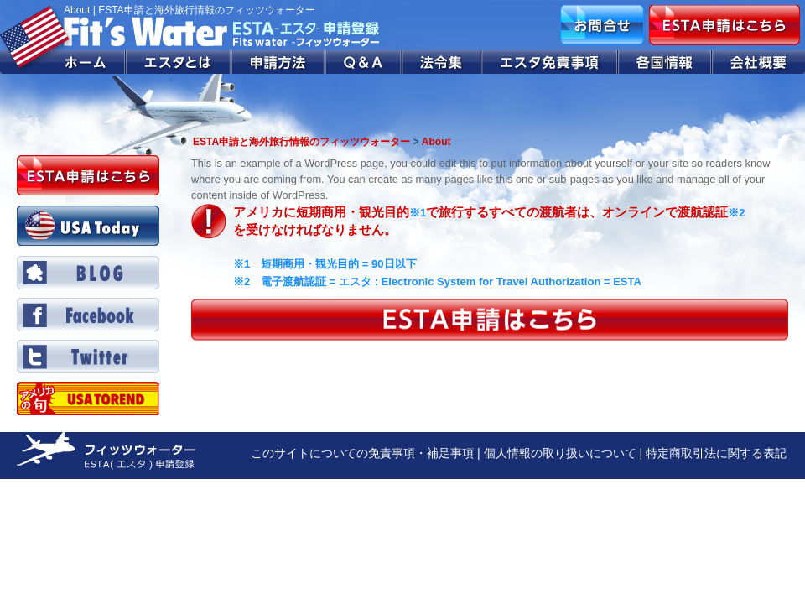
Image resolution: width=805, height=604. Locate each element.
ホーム (63, 62)
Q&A (363, 62)
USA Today (88, 226)
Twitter (88, 356)
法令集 (442, 62)
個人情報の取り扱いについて (560, 453)
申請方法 (278, 62)
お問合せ (602, 25)
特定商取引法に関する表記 (716, 453)
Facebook (88, 314)
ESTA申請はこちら (724, 25)
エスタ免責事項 (550, 62)
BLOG (88, 272)
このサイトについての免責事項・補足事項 (362, 453)
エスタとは (178, 62)
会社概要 (758, 62)
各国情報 (665, 62)
